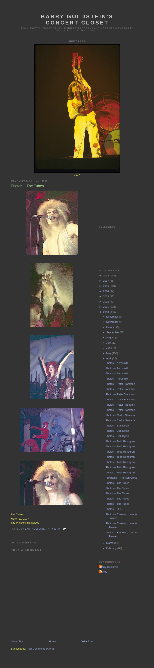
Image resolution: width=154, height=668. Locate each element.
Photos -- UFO (113, 509)
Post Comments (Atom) (40, 648)
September (113, 332)
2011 (106, 306)
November (112, 321)
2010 (106, 312)
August (110, 337)
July (109, 342)
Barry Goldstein (109, 567)
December (112, 316)
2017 (106, 280)
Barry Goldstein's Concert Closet (77, 19)
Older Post (87, 641)
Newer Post (17, 641)
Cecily (103, 571)
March (110, 542)
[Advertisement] (119, 196)
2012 (106, 301)
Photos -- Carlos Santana (120, 415)
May (109, 353)
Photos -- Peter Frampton (120, 383)
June (109, 347)
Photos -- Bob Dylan (117, 425)
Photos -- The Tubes (117, 482)
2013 (106, 296)
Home (52, 641)
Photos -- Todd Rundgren (120, 441)
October (111, 327)
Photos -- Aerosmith (116, 362)
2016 (106, 285)
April (109, 358)
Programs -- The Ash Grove (121, 477)
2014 (106, 291)
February (112, 548)
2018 (106, 275)
